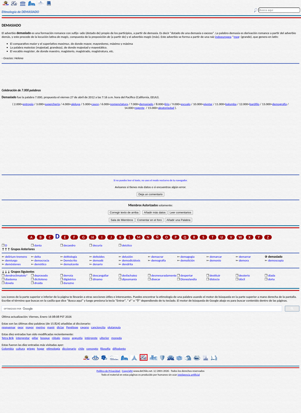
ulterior (104, 338)
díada (271, 275)
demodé (98, 260)
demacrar (157, 257)
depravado (41, 275)
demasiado (146, 104)
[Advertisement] (150, 142)
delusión (127, 257)
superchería (52, 104)
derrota (68, 275)
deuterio (244, 275)
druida (38, 283)
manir (51, 327)
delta (37, 257)
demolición (187, 260)
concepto (92, 349)
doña (271, 279)
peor (20, 327)
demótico (40, 264)
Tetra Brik (8, 338)
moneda (116, 338)
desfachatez (129, 275)
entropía (28, 104)
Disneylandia (188, 279)
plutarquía (114, 327)
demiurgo (11, 260)
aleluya (75, 104)
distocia (214, 279)
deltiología (70, 257)
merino (40, 327)
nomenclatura (119, 104)
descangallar (101, 275)
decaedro (69, 245)
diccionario (69, 349)
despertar (186, 275)
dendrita (127, 264)
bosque (45, 338)
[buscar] (141, 309)
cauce (95, 104)
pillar (35, 338)
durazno (69, 283)
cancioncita (98, 327)
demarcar (216, 257)
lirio (167, 104)
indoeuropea (223, 37)
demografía (279, 104)
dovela (9, 283)
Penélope (72, 327)
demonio (215, 260)
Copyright (127, 370)
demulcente (71, 264)
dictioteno (40, 279)
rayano (84, 327)
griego (31, 349)
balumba (230, 104)
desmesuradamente (163, 275)
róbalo (56, 338)
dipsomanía (129, 279)
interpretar (23, 338)
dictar (60, 327)
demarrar (245, 257)
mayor (30, 327)
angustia (77, 338)
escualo (185, 104)
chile (81, 349)
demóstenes (12, 264)
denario (98, 264)
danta (38, 245)
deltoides (99, 257)
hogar (40, 349)
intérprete (91, 338)
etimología (53, 349)
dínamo (97, 279)
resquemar (8, 327)
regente (139, 108)
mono (66, 338)
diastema (11, 279)
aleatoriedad (166, 108)
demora (244, 260)
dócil (242, 279)
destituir (215, 275)
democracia (41, 260)
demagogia (187, 257)
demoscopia (276, 260)
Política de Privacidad (109, 370)
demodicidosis (131, 260)
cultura (20, 349)
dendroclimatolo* (16, 275)
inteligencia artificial (189, 374)
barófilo (254, 104)
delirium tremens (16, 257)
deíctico (127, 245)
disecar (155, 279)
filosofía (105, 349)
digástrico (70, 279)
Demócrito (70, 260)
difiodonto (119, 349)
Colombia (8, 349)
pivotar (207, 104)
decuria (97, 245)
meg (236, 37)
